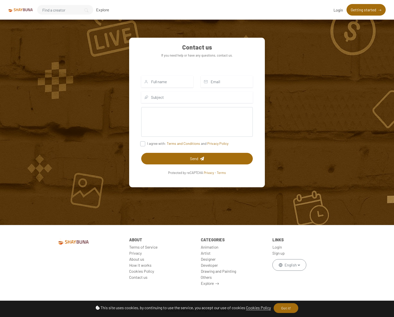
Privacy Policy (217, 143)
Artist (206, 253)
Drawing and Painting (218, 271)
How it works (140, 265)
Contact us (138, 277)
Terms (221, 173)
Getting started (364, 9)
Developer (209, 265)
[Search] (65, 10)
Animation (209, 247)
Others (206, 277)
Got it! (286, 308)
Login (338, 10)
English (288, 264)
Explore (102, 9)
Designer (208, 259)
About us (136, 259)
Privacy (209, 173)
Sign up (278, 253)
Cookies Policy (258, 307)
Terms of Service (143, 247)
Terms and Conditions (183, 143)
